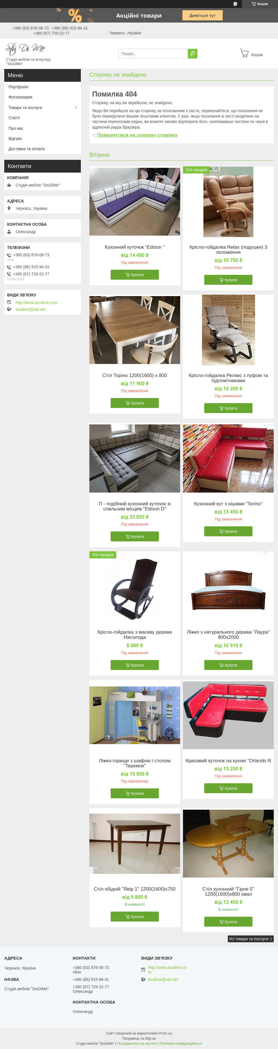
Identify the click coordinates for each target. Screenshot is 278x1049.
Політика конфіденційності (181, 1044)
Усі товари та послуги (248, 939)
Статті (14, 118)
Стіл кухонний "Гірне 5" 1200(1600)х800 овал (228, 892)
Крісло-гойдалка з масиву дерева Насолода (134, 635)
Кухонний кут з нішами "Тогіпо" (228, 503)
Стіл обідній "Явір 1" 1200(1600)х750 (135, 889)
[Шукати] (192, 53)
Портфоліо (18, 87)
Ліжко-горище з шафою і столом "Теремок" (134, 763)
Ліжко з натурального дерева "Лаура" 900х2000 (228, 635)
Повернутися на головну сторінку (137, 135)
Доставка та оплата (27, 148)
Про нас (16, 128)
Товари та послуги (25, 107)
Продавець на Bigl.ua (139, 1038)
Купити (137, 275)
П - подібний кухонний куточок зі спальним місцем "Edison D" (134, 506)
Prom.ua (165, 1033)
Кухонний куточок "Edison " (135, 247)
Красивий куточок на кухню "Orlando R (228, 760)
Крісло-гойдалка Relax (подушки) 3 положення (228, 250)
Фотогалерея (20, 97)
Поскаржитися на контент (137, 1044)
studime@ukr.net (30, 309)
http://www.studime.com (37, 302)
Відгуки (15, 138)
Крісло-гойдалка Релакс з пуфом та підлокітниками (228, 378)
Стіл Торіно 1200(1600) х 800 (134, 375)
